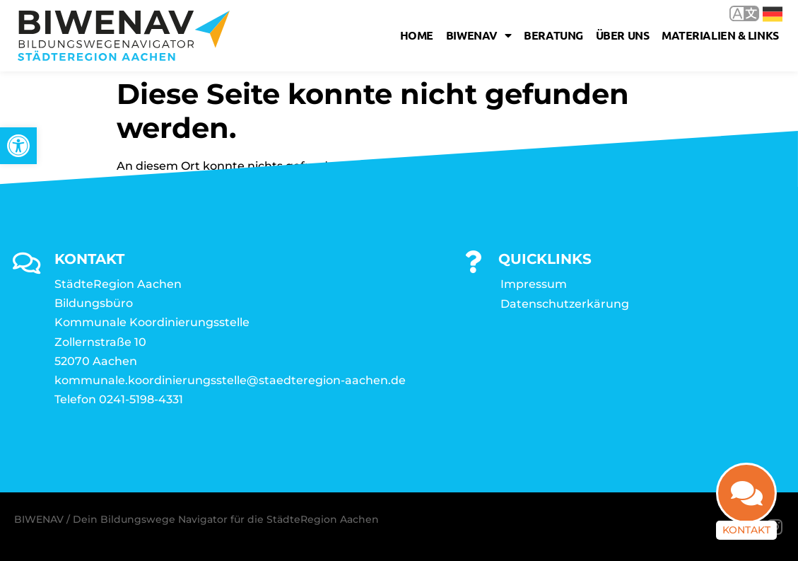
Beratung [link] (553, 35)
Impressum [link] (533, 284)
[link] (18, 145)
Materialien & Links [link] (720, 35)
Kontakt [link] (746, 530)
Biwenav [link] (478, 35)
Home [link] (416, 35)
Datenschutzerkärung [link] (564, 304)
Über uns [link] (622, 35)
